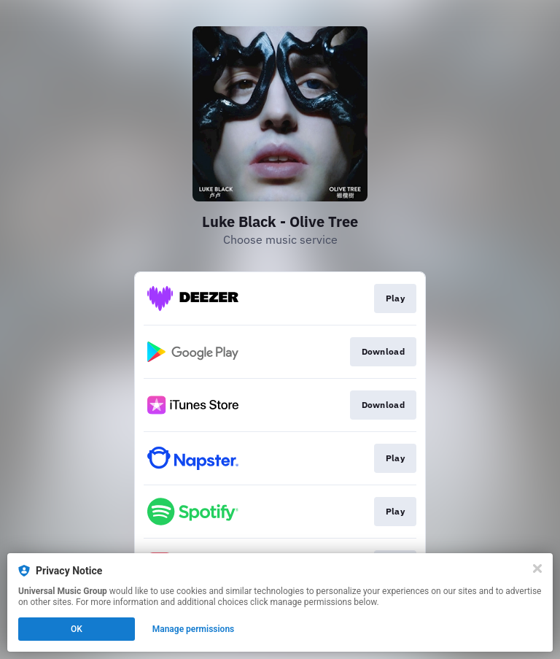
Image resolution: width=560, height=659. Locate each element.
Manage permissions (193, 629)
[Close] (537, 568)
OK (76, 629)
